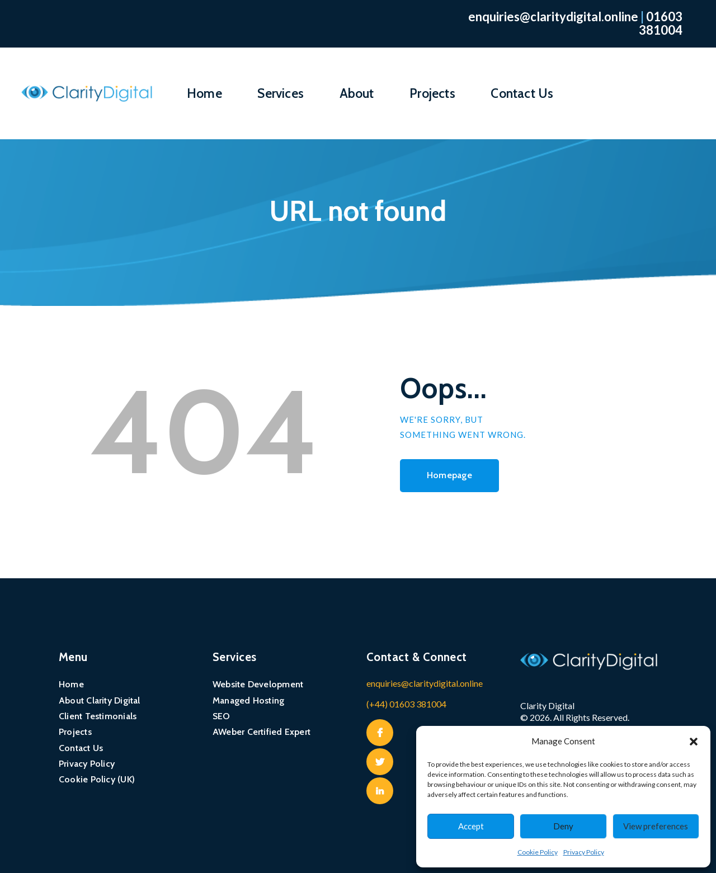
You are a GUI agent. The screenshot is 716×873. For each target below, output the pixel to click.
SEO (221, 716)
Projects (75, 731)
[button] (693, 741)
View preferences (655, 826)
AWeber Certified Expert (261, 731)
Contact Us (81, 748)
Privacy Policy (583, 852)
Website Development (258, 684)
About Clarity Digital (99, 700)
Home (71, 684)
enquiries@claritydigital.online (553, 16)
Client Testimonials (97, 716)
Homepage (449, 475)
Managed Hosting (248, 700)
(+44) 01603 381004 (406, 704)
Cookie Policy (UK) (97, 779)
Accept (471, 826)
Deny (563, 826)
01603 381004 (660, 23)
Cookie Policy (537, 852)
